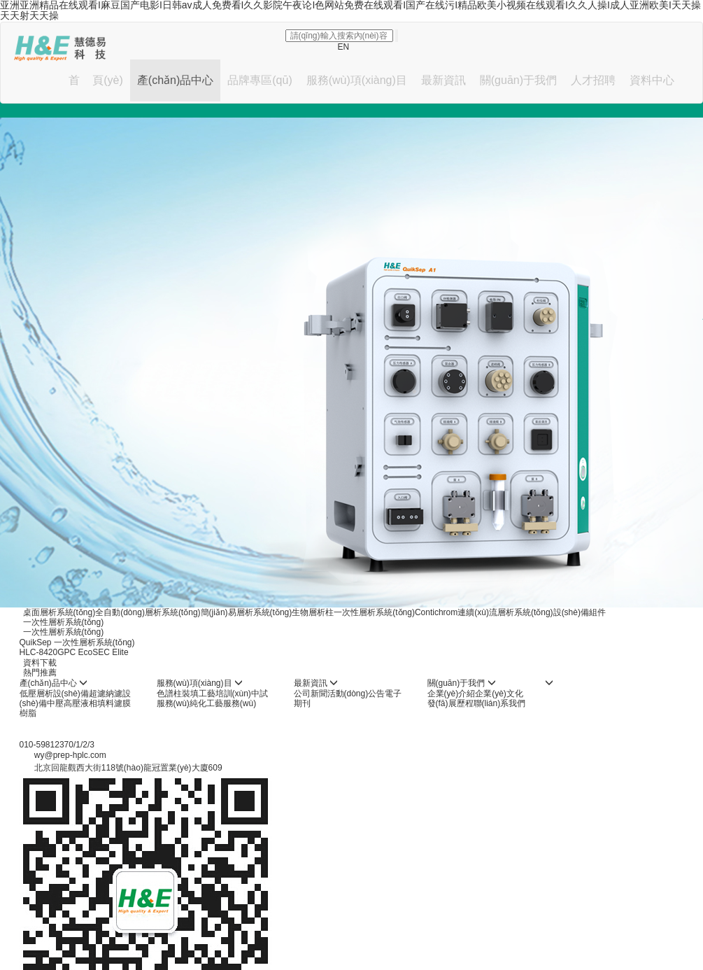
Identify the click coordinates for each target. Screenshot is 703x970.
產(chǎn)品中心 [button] (175, 80)
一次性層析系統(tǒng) (374, 612)
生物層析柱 (313, 612)
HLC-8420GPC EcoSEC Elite (74, 652)
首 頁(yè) (95, 80)
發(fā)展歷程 (450, 703)
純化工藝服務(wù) (223, 703)
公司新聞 (310, 693)
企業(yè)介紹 (451, 693)
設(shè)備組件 (579, 612)
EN (344, 47)
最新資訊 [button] (443, 80)
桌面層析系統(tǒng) (59, 612)
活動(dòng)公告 (356, 693)
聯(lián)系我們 (500, 703)
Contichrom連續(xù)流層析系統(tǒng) (484, 612)
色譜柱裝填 (178, 693)
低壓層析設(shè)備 (54, 693)
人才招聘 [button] (593, 80)
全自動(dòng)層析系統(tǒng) (147, 612)
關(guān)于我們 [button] (518, 80)
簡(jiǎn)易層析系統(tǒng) (246, 612)
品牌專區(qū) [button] (259, 80)
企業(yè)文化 (499, 693)
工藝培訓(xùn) (225, 693)
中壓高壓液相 (72, 703)
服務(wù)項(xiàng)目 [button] (356, 80)
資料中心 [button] (652, 80)
